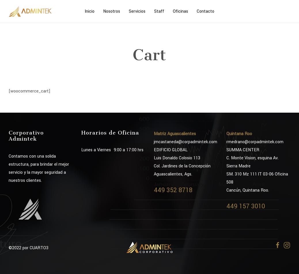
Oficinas (180, 11)
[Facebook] (277, 245)
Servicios (137, 11)
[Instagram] (286, 245)
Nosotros (111, 11)
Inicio (89, 11)
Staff (159, 11)
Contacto (205, 11)
